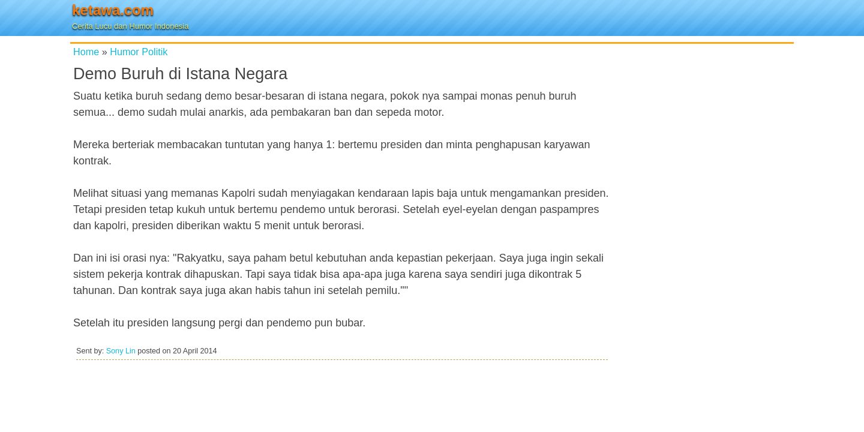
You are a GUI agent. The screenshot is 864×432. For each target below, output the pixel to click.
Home (86, 51)
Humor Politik (138, 51)
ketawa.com (113, 10)
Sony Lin (121, 351)
